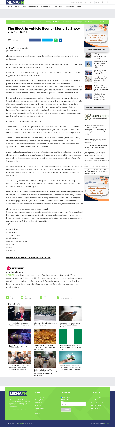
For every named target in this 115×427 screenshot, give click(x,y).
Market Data (46, 7)
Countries (70, 7)
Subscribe (66, 410)
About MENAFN (40, 408)
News (17, 7)
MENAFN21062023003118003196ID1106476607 (28, 258)
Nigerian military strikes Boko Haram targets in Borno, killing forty (70, 347)
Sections (80, 7)
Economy (67, 22)
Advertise (38, 405)
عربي (97, 2)
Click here (22, 410)
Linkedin (95, 408)
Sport (100, 22)
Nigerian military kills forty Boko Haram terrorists (45, 324)
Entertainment (86, 22)
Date (9, 39)
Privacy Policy (39, 400)
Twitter (95, 400)
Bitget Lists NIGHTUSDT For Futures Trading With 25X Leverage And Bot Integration (97, 165)
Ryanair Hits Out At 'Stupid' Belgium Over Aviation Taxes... (100, 72)
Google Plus (97, 403)
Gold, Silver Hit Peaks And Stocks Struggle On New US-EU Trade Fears (44, 347)
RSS (94, 411)
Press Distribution (30, 7)
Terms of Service (40, 397)
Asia (39, 22)
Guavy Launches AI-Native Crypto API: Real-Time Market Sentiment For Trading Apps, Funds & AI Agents (97, 171)
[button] (102, 2)
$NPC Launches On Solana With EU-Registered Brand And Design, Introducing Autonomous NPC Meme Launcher (96, 160)
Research (58, 7)
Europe (22, 22)
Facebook (96, 397)
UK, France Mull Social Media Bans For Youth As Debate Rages (70, 325)
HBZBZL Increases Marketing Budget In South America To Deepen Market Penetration (96, 140)
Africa (47, 22)
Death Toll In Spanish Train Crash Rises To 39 (18, 347)
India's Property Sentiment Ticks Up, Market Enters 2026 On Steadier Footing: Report (70, 367)
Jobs (36, 411)
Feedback (38, 413)
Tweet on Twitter (47, 40)
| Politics (55, 22)
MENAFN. (20, 423)
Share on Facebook (35, 40)
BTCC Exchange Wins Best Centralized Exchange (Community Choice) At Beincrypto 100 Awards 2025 (95, 147)
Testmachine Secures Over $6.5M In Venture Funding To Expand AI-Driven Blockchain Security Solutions (95, 153)
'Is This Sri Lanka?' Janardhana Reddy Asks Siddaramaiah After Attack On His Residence (20, 367)
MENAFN (11, 48)
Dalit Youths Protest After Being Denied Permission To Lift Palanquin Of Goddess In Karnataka (45, 372)
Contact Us (38, 403)
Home (10, 7)
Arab (31, 22)
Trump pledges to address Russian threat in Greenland (19, 324)
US (11, 22)
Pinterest (96, 405)
